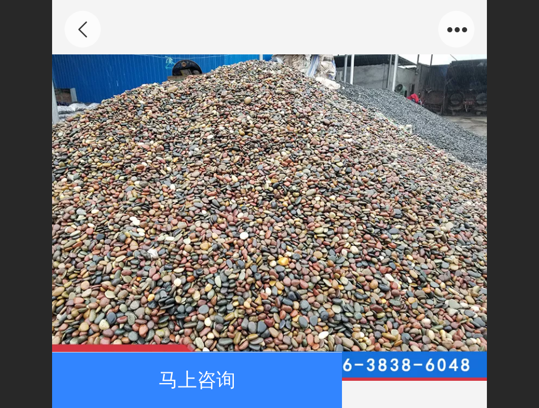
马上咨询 (197, 379)
